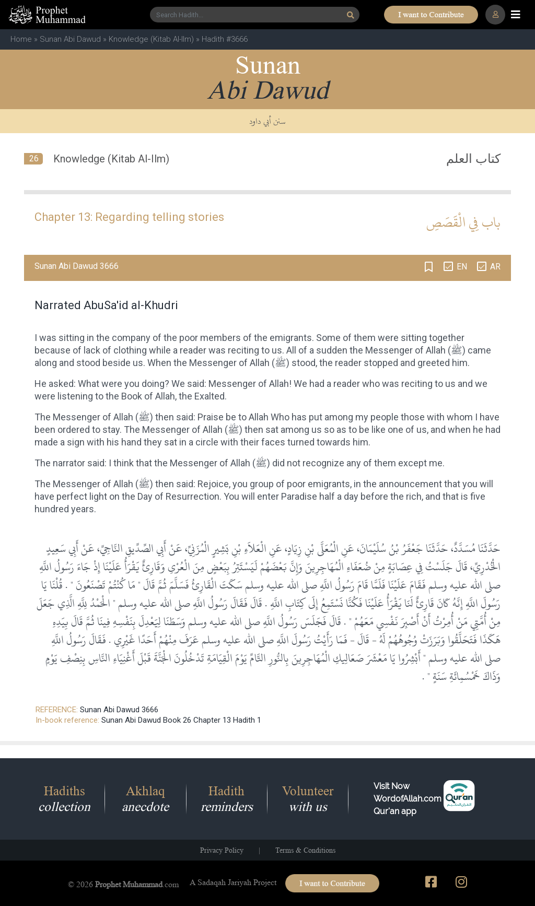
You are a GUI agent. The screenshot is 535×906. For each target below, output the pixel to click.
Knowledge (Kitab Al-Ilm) (151, 39)
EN (462, 267)
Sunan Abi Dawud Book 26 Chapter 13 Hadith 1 (181, 720)
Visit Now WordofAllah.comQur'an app (407, 798)
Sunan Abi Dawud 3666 (119, 709)
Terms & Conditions (305, 850)
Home (21, 39)
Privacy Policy (221, 850)
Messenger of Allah (405, 350)
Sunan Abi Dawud (70, 39)
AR (495, 267)
